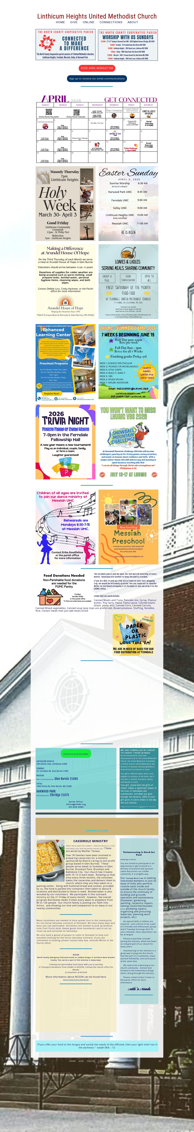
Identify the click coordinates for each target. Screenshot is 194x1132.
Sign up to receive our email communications (97, 78)
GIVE (74, 22)
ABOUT (133, 22)
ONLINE (88, 22)
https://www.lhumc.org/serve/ (76, 1043)
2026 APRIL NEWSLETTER (97, 68)
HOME (60, 22)
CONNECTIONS (111, 22)
